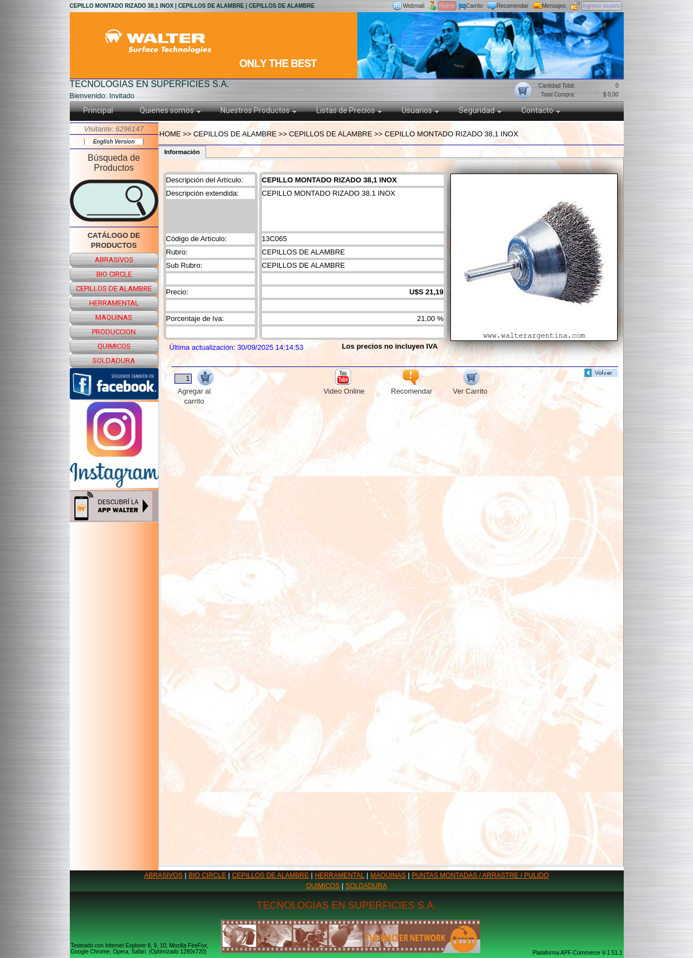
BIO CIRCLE (207, 875)
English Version (114, 142)
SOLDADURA (366, 886)
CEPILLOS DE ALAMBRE (270, 875)
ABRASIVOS (163, 875)
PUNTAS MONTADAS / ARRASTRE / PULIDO (480, 875)
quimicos (114, 346)
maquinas (113, 317)
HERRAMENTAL (340, 875)
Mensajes (554, 6)
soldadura (114, 360)
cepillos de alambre (114, 288)
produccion (114, 332)
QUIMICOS (323, 886)
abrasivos (114, 260)
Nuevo (447, 6)
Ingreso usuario (602, 6)
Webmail (414, 6)
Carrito (474, 6)
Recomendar (512, 6)
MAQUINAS (388, 875)
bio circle (114, 274)
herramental (114, 303)
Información (182, 152)
